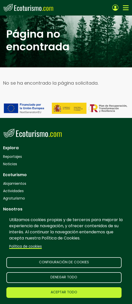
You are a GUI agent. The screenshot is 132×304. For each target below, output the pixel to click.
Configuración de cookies (64, 262)
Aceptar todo (64, 292)
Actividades (13, 190)
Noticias (10, 163)
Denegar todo (63, 277)
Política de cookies (25, 246)
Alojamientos (14, 183)
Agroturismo (14, 198)
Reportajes (12, 156)
